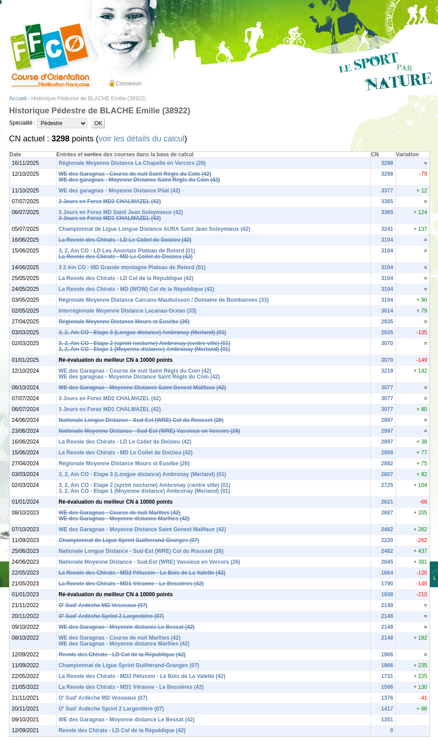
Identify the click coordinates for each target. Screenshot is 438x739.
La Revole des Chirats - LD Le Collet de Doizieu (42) (125, 240)
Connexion (128, 83)
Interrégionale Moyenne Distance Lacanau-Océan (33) (127, 311)
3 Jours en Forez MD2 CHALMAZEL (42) (110, 201)
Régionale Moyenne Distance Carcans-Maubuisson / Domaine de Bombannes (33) (164, 300)
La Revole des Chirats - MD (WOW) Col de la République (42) (136, 289)
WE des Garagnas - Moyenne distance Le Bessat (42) (127, 627)
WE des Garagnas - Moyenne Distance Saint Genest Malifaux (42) (142, 387)
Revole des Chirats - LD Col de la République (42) (122, 654)
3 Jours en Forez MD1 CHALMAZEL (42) (110, 218)
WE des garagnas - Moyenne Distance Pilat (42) (119, 190)
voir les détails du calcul (141, 138)
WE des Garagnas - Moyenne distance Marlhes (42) (124, 518)
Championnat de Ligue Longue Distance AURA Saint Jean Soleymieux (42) (155, 229)
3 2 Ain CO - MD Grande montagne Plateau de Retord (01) (132, 267)
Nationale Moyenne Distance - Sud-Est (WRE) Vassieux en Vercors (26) (149, 431)
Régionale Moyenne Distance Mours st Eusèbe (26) (124, 321)
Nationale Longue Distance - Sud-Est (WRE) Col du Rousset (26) (141, 420)
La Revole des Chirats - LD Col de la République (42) (126, 278)
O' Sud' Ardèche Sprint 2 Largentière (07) (111, 616)
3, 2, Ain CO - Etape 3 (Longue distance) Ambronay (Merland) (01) (142, 332)
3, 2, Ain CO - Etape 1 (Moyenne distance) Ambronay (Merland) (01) (144, 349)
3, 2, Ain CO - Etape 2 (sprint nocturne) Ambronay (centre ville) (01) (145, 343)
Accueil (18, 98)
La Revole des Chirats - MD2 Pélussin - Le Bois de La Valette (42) (142, 573)
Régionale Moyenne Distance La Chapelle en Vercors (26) (132, 163)
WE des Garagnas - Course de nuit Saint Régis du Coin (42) (135, 174)
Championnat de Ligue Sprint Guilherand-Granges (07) (129, 540)
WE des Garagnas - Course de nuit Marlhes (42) (120, 513)
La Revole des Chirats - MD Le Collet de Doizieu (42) (126, 256)
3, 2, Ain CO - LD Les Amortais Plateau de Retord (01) (127, 251)
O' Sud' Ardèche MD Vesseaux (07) (103, 605)
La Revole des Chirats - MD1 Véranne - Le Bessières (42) (131, 583)
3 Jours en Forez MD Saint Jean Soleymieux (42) (121, 212)
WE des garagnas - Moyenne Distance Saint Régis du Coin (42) (139, 180)
